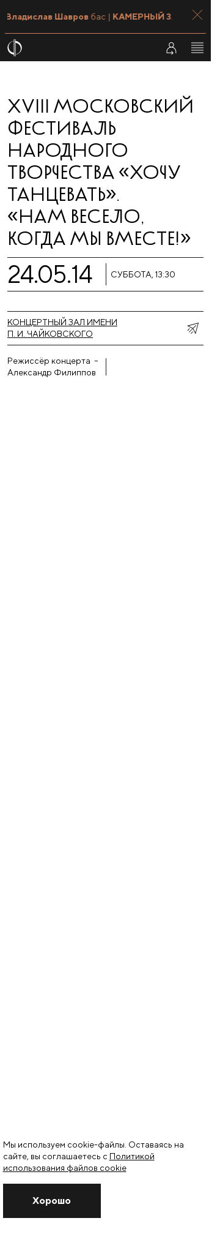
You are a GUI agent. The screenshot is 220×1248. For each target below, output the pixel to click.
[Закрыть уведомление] (52, 1201)
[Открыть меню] (197, 48)
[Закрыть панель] (197, 15)
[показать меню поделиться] (193, 328)
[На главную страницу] (74, 47)
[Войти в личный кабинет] (171, 48)
